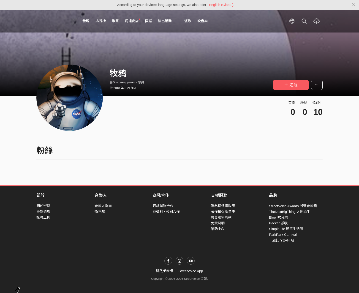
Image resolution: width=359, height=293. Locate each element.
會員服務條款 (221, 217)
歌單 (115, 21)
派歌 (187, 21)
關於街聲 (43, 206)
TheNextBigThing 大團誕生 (289, 212)
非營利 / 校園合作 (166, 212)
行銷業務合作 (163, 206)
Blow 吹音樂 (278, 217)
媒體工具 (43, 217)
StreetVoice (55, 21)
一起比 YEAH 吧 (281, 240)
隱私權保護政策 (223, 206)
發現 (85, 21)
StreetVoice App (191, 271)
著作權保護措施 (223, 212)
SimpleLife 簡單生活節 (286, 229)
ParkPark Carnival (283, 234)
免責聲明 (218, 223)
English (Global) (221, 5)
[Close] (354, 5)
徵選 (148, 21)
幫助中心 (218, 229)
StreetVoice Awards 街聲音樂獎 (293, 206)
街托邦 (100, 212)
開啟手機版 (164, 271)
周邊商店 (132, 21)
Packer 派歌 (278, 223)
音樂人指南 (103, 206)
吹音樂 (202, 21)
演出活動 (165, 21)
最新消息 (43, 212)
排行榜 (100, 21)
